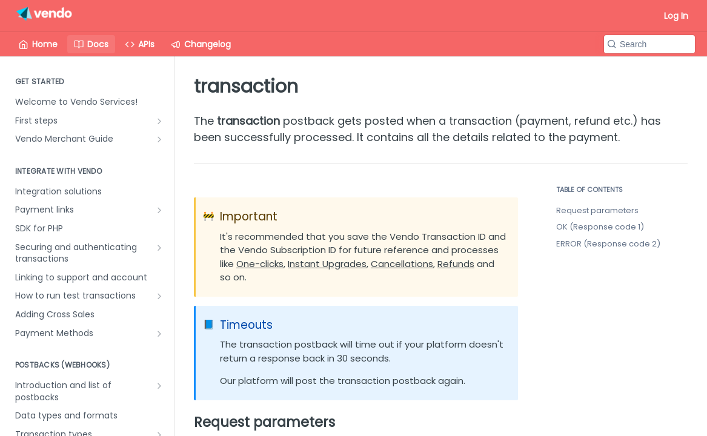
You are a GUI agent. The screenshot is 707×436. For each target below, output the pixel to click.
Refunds (455, 263)
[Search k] (649, 44)
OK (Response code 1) (600, 227)
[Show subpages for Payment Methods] (159, 334)
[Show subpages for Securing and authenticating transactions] (159, 248)
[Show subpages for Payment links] (159, 210)
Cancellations (402, 263)
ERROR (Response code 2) (608, 243)
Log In (676, 16)
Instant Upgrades (327, 263)
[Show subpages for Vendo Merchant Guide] (159, 139)
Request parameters (597, 210)
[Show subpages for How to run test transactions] (159, 296)
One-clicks (260, 263)
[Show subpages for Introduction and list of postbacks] (159, 386)
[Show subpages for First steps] (159, 121)
